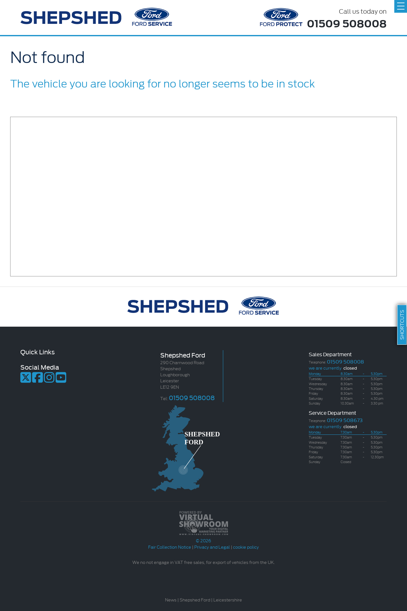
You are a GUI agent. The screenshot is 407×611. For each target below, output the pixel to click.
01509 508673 (344, 419)
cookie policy (246, 547)
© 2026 (203, 537)
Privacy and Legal (212, 547)
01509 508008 (347, 23)
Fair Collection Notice (169, 547)
